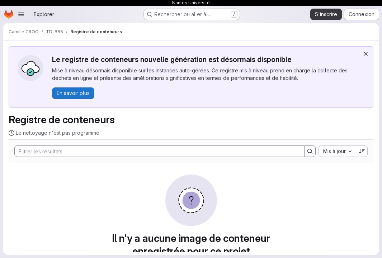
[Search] (156, 151)
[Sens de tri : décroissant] (362, 151)
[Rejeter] (366, 53)
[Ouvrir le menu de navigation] (21, 14)
